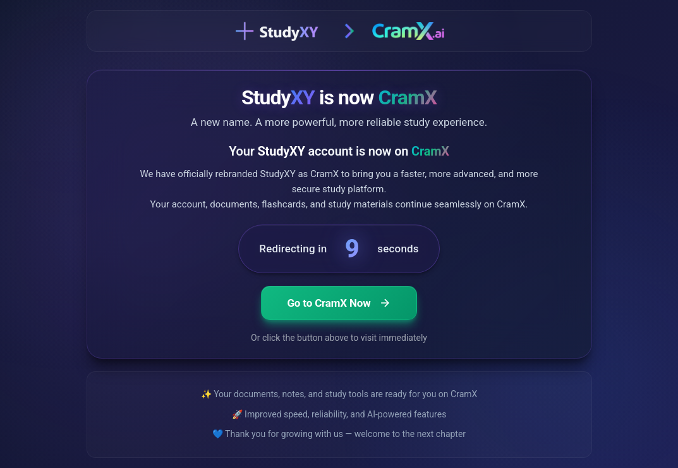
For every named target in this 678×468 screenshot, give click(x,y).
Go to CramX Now (338, 303)
